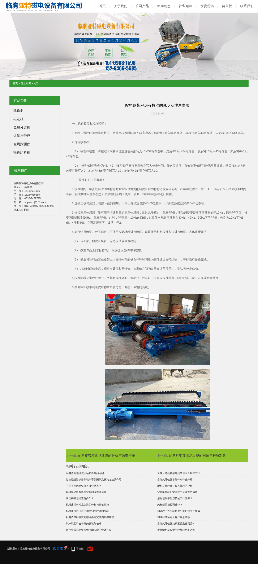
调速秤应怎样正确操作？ (80, 498)
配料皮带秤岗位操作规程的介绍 (175, 485)
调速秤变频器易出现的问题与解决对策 (197, 455)
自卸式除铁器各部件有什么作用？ (176, 479)
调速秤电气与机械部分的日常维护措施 (178, 511)
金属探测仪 (21, 144)
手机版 (80, 548)
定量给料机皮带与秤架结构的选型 (176, 529)
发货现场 (207, 6)
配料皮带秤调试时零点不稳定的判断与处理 (90, 517)
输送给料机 (21, 152)
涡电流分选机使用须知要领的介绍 (85, 473)
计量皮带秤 (21, 135)
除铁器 (18, 110)
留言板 (227, 6)
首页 (102, 6)
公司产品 (142, 6)
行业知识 (185, 6)
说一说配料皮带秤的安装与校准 (83, 523)
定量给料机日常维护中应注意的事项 (177, 492)
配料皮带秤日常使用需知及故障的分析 (87, 511)
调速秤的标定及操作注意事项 (173, 517)
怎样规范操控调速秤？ (169, 504)
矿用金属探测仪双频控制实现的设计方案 (88, 529)
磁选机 (18, 119)
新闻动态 (164, 6)
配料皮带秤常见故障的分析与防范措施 (106, 455)
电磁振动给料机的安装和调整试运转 (86, 492)
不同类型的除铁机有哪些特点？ (83, 485)
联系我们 (247, 6)
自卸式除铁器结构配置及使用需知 (176, 523)
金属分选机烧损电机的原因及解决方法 (178, 473)
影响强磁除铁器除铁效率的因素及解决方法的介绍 (93, 479)
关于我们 (120, 6)
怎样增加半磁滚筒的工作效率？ (175, 498)
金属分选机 (21, 127)
